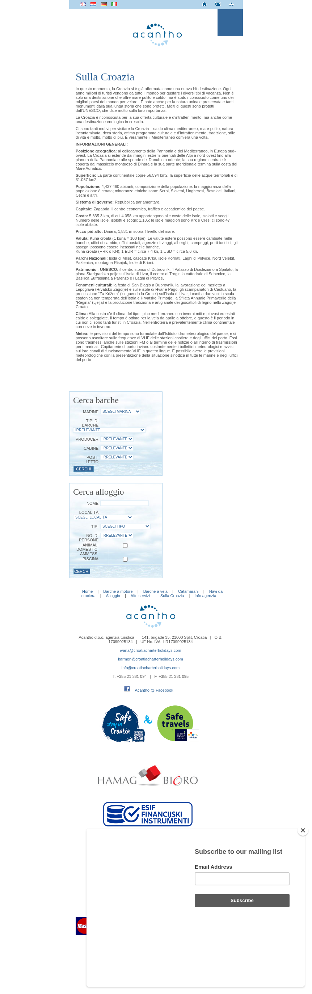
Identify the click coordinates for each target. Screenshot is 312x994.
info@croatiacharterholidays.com (151, 668)
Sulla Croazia (172, 596)
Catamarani (188, 591)
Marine (90, 412)
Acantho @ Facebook (154, 690)
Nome (92, 503)
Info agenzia (205, 596)
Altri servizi (140, 596)
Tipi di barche (90, 423)
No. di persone (88, 537)
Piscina (90, 559)
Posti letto (92, 459)
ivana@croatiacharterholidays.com (150, 650)
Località (88, 512)
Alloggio (113, 596)
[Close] (303, 869)
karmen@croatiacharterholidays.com (150, 659)
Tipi (94, 526)
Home (87, 591)
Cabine (91, 448)
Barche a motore (117, 591)
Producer (87, 439)
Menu (230, 22)
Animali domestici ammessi (87, 549)
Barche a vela (155, 591)
